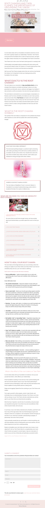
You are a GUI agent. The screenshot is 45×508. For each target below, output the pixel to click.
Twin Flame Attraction (30, 9)
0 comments (25, 10)
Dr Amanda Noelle (11, 9)
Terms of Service (22, 506)
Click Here (9, 40)
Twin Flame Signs (16, 10)
